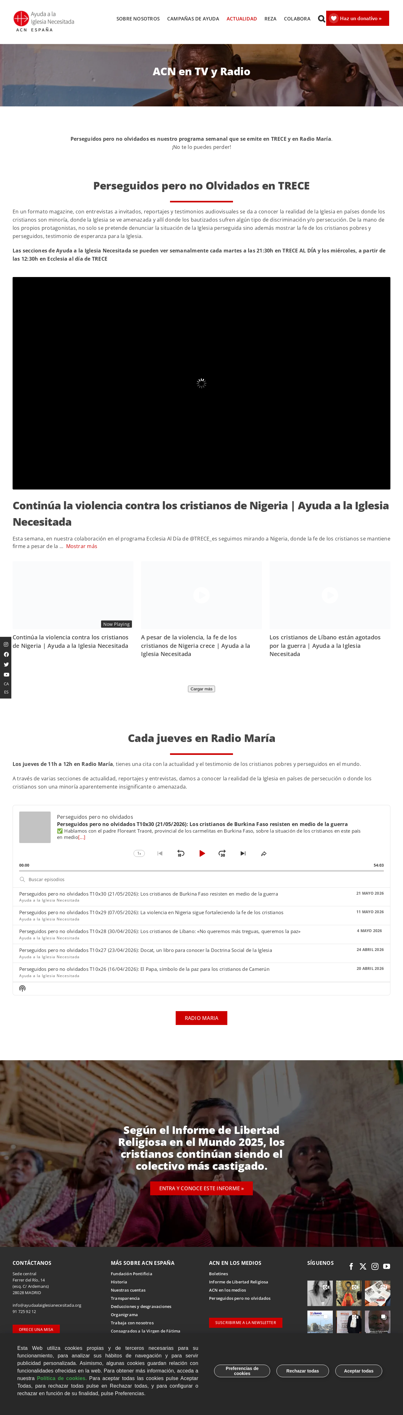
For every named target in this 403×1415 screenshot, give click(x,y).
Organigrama (124, 1315)
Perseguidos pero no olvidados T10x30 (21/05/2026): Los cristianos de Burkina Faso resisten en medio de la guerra (148, 894)
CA (6, 684)
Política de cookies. (62, 1378)
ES (6, 692)
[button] (321, 18)
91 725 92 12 (24, 1312)
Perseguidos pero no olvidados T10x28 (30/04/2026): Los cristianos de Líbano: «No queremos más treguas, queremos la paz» (160, 932)
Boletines (218, 1274)
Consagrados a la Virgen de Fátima (145, 1331)
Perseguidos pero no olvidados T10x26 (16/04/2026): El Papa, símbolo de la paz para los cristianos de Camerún (144, 969)
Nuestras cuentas (128, 1290)
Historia (119, 1282)
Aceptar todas (358, 1370)
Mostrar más (82, 546)
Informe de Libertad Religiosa (239, 1282)
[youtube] (386, 1266)
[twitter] (363, 1266)
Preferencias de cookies (242, 1371)
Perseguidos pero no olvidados (240, 1298)
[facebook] (351, 1266)
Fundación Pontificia (131, 1274)
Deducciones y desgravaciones (141, 1307)
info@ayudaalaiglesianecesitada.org (47, 1305)
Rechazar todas (303, 1370)
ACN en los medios (227, 1290)
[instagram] (375, 1266)
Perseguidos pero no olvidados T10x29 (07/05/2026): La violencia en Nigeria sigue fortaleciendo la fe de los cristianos (151, 913)
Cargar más (201, 689)
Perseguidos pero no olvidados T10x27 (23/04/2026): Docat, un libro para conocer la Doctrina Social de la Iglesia (145, 950)
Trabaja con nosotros (132, 1323)
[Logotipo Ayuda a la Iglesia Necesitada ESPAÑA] (44, 12)
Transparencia (125, 1298)
